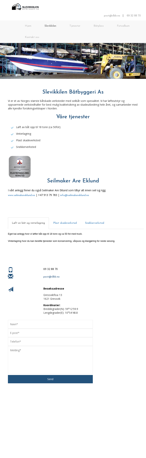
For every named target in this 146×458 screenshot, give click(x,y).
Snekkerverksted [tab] (94, 223)
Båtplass (99, 26)
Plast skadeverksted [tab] (65, 223)
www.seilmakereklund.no (21, 195)
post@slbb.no (112, 15)
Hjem (28, 26)
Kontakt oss (32, 37)
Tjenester (74, 26)
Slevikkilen (50, 26)
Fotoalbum (123, 26)
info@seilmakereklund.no (74, 195)
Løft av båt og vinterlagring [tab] (28, 223)
